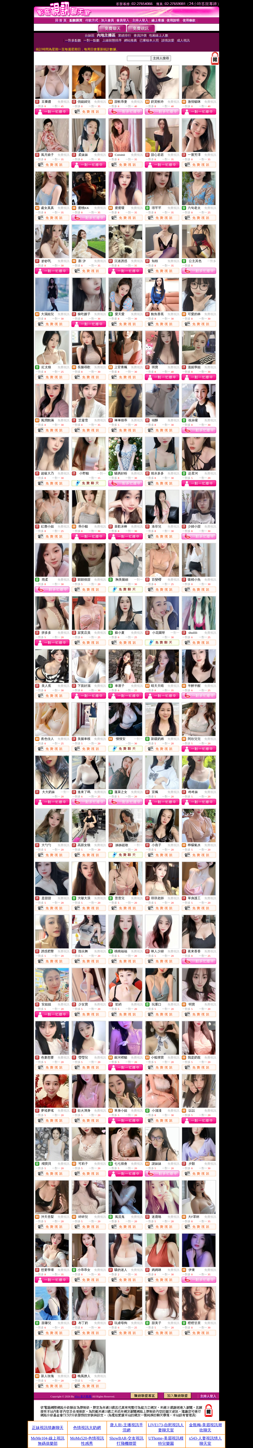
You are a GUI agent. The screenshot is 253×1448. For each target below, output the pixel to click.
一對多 (211, 261)
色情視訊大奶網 (87, 1428)
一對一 (101, 473)
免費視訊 (63, 101)
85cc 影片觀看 (83, 1396)
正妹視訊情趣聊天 (47, 1428)
